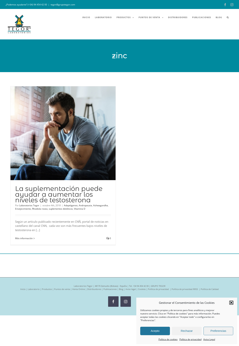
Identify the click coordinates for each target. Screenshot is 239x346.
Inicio (23, 289)
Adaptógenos (71, 205)
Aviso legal (130, 289)
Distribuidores (94, 289)
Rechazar (187, 330)
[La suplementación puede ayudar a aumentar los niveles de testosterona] (63, 133)
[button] (231, 303)
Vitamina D (79, 208)
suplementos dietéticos (61, 208)
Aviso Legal (209, 339)
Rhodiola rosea (40, 208)
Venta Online (78, 289)
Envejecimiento (23, 208)
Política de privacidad (190, 339)
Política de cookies (168, 339)
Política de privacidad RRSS (185, 289)
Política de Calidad (210, 289)
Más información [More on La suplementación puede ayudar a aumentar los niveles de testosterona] (24, 238)
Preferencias (218, 330)
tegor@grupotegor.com (63, 4)
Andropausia (85, 205)
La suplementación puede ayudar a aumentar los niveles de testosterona (59, 194)
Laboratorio (34, 289)
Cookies (142, 289)
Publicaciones (110, 289)
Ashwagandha (100, 205)
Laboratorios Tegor (29, 205)
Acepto (155, 330)
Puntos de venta (62, 289)
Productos (47, 289)
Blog (121, 289)
